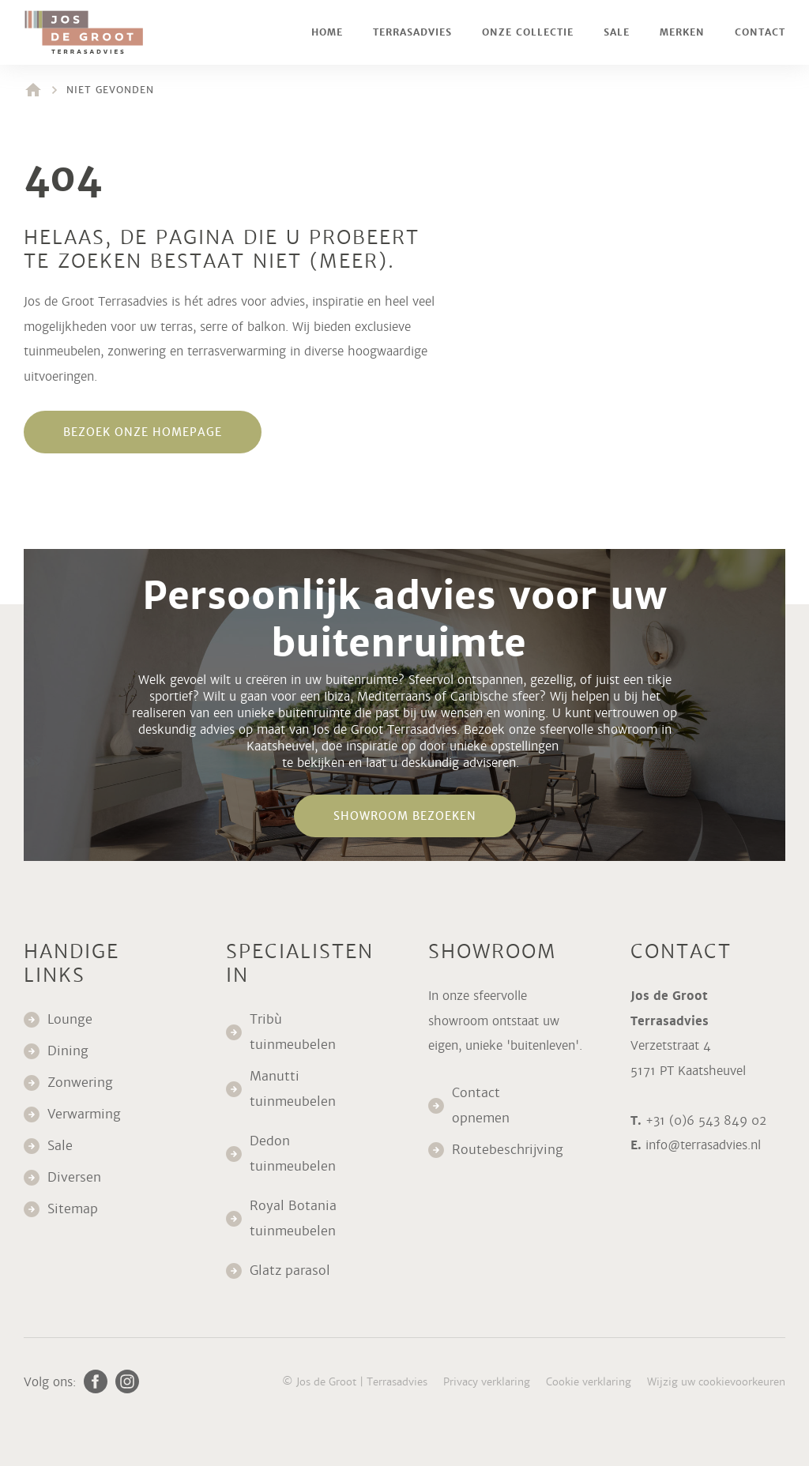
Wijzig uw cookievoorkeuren (716, 1382)
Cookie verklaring (588, 1382)
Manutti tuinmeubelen (295, 1089)
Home (327, 32)
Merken (682, 32)
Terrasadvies (412, 32)
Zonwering (80, 1082)
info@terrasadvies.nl (703, 1144)
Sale (617, 32)
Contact (760, 32)
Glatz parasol (292, 1270)
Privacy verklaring (486, 1382)
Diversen (74, 1177)
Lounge (69, 1019)
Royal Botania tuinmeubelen (295, 1218)
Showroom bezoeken (404, 816)
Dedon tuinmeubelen (293, 1154)
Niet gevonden (110, 90)
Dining (67, 1051)
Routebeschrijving (507, 1149)
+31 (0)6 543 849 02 (705, 1120)
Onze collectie (528, 32)
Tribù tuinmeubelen (293, 1032)
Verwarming (84, 1114)
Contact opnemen (481, 1105)
